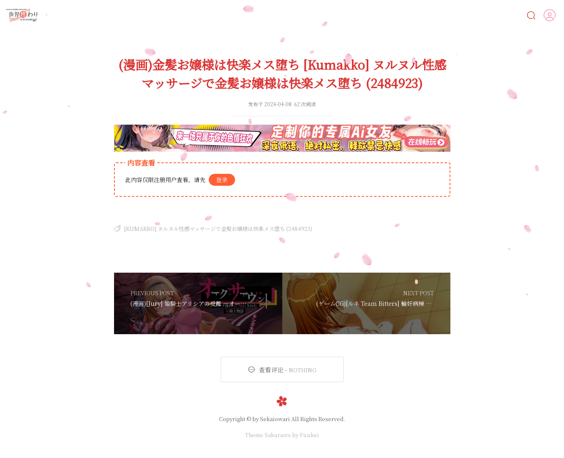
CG (340, 15)
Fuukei (309, 435)
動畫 (369, 15)
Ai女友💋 (250, 15)
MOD (434, 15)
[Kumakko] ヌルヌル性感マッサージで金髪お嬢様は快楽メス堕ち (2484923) (218, 228)
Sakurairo (278, 435)
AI (282, 15)
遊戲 (401, 15)
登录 (222, 179)
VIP (509, 15)
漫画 (310, 15)
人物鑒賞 (473, 14)
